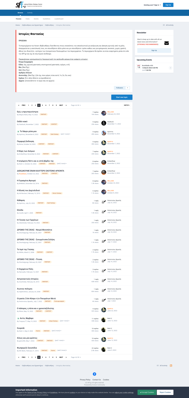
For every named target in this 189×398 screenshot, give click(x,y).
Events (36, 19)
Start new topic (122, 97)
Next (61, 105)
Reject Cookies (165, 392)
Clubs (28, 19)
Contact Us (97, 380)
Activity (29, 13)
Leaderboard (58, 19)
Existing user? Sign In (152, 5)
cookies (72, 392)
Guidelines (46, 19)
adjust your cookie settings (124, 392)
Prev (23, 105)
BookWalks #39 (147, 65)
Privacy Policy (85, 380)
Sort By (127, 105)
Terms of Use (32, 392)
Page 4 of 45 (76, 105)
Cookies (106, 380)
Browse (20, 14)
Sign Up (168, 5)
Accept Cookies (147, 392)
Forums (18, 19)
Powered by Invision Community (94, 385)
